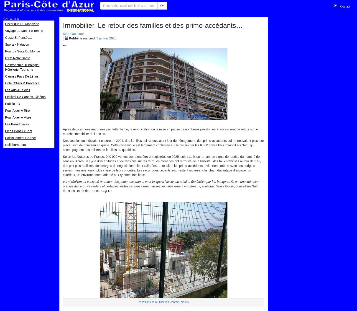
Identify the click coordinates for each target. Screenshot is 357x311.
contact (175, 302)
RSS (66, 34)
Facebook (77, 34)
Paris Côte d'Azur (48, 6)
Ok (162, 6)
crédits (185, 302)
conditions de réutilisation (154, 302)
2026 (112, 38)
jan (103, 38)
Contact (343, 6)
